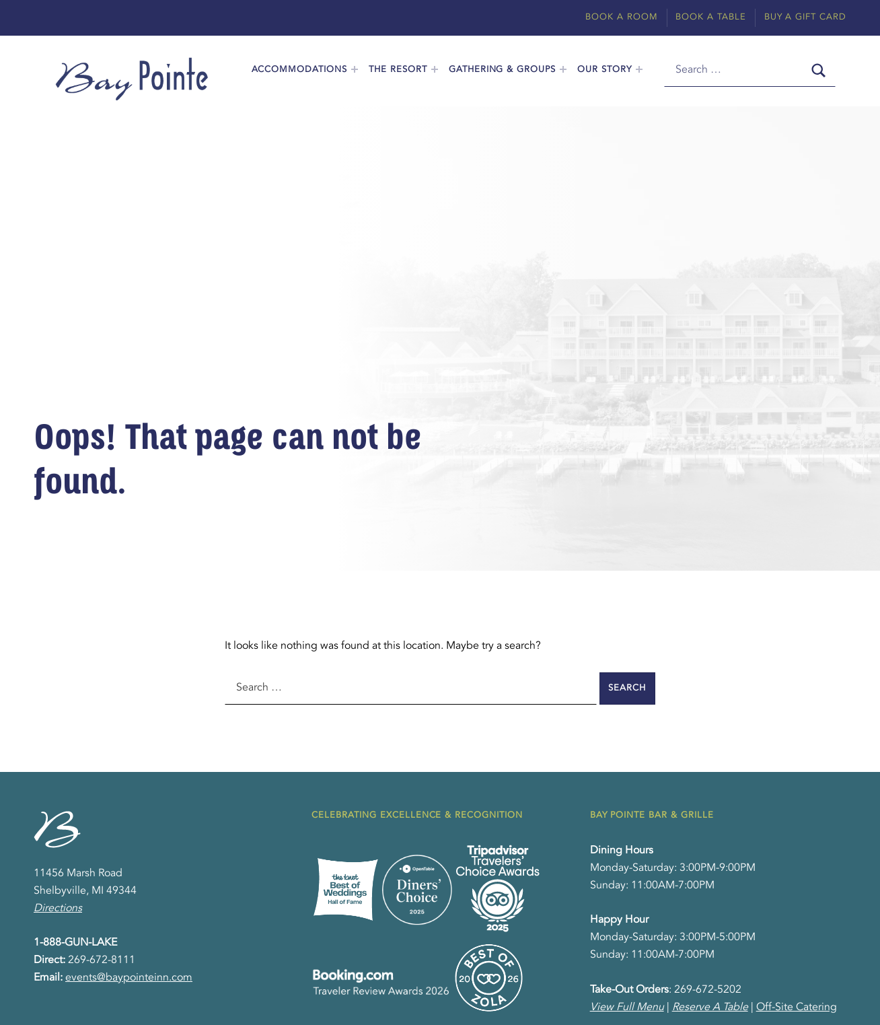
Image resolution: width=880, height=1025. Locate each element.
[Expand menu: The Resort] (434, 69)
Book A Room (621, 17)
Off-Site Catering (796, 1007)
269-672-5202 (707, 990)
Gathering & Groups (502, 69)
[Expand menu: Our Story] (639, 69)
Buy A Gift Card (805, 17)
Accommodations (299, 69)
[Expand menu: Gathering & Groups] (563, 69)
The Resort (398, 69)
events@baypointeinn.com (128, 978)
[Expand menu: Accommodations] (354, 69)
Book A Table (710, 17)
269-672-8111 (101, 960)
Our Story (604, 69)
